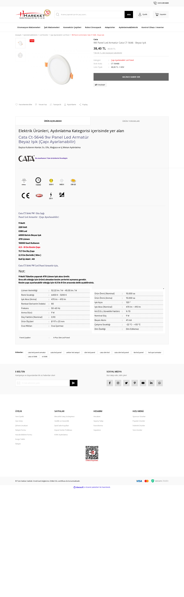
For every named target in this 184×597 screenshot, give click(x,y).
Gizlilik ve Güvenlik (61, 421)
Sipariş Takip (98, 421)
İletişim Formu (20, 430)
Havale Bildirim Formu (23, 435)
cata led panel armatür (37, 353)
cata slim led (105, 353)
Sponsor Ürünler (139, 416)
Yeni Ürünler (137, 430)
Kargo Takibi (20, 439)
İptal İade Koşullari (61, 426)
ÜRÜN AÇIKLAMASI (53, 121)
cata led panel (55, 353)
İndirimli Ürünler (139, 426)
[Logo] (33, 14)
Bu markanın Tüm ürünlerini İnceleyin (51, 158)
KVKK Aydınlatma (61, 435)
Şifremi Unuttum (21, 426)
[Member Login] (143, 14)
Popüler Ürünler (139, 421)
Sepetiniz (97, 430)
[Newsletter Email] (46, 383)
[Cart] (161, 14)
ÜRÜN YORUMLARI (131, 121)
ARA (129, 14)
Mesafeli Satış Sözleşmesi (64, 416)
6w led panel (138, 353)
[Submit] (73, 383)
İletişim (18, 444)
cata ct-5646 (32, 356)
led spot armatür (154, 353)
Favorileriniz (98, 426)
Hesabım (97, 416)
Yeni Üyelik (19, 416)
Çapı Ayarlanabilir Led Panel (122, 60)
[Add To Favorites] (23, 105)
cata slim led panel (121, 353)
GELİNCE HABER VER (131, 77)
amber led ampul (72, 353)
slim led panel (89, 353)
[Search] (93, 14)
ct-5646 (44, 356)
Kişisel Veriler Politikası (63, 430)
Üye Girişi (19, 421)
